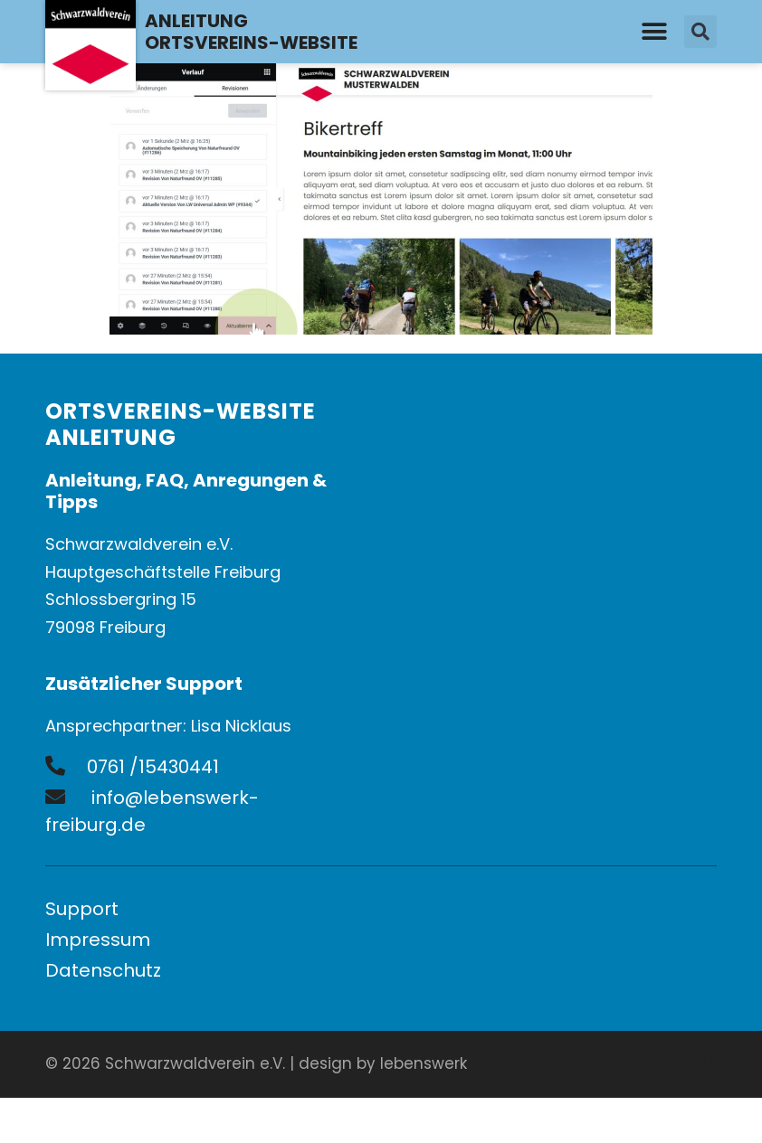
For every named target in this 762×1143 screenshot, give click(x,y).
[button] (654, 32)
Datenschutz (103, 970)
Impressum (97, 939)
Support (82, 908)
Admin (691, 1064)
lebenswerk (423, 1063)
